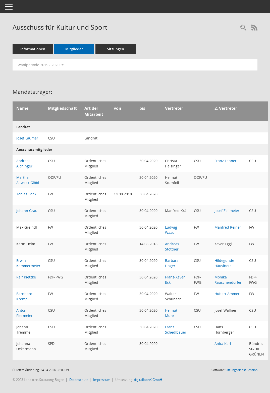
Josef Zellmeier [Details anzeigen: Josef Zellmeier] (226, 210)
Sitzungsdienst (241, 370)
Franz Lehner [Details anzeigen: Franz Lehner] (225, 160)
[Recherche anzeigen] (243, 28)
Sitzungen (115, 49)
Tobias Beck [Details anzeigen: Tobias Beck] (26, 194)
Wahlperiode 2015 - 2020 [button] (41, 64)
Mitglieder (74, 49)
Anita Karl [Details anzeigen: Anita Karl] (222, 343)
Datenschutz (78, 379)
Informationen (32, 49)
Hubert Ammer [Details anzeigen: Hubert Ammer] (227, 293)
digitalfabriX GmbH (148, 379)
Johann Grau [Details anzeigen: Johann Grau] (26, 210)
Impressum (101, 379)
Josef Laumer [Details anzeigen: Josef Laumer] (27, 138)
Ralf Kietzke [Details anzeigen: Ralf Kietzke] (26, 277)
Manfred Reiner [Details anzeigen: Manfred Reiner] (227, 227)
